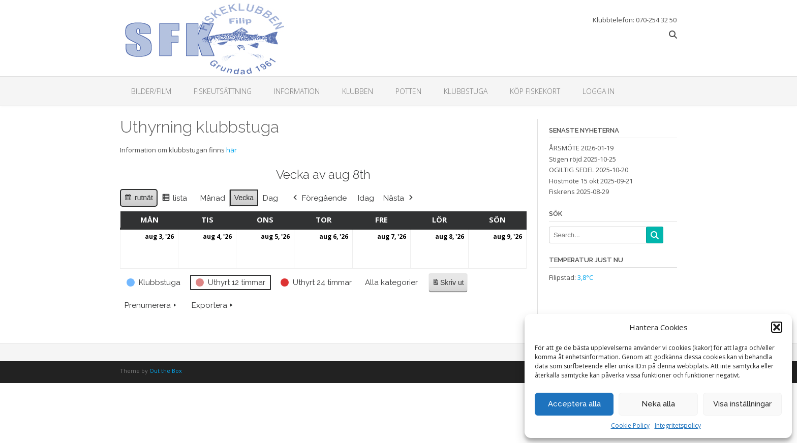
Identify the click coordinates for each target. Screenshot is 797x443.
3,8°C (585, 277)
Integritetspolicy (678, 425)
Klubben (357, 91)
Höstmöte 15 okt (574, 180)
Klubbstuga (465, 91)
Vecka (244, 197)
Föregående (319, 197)
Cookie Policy (630, 425)
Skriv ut (448, 284)
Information (297, 91)
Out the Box (165, 370)
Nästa (399, 197)
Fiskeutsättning (223, 91)
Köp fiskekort (535, 91)
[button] (777, 327)
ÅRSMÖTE (564, 147)
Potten (408, 91)
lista (174, 199)
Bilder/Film (151, 91)
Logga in (599, 91)
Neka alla (658, 403)
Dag (270, 197)
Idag (366, 197)
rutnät (138, 198)
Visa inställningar (742, 403)
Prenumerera (151, 305)
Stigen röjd (565, 159)
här (231, 149)
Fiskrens (562, 191)
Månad (212, 197)
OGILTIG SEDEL (571, 169)
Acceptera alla (574, 403)
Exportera (213, 305)
